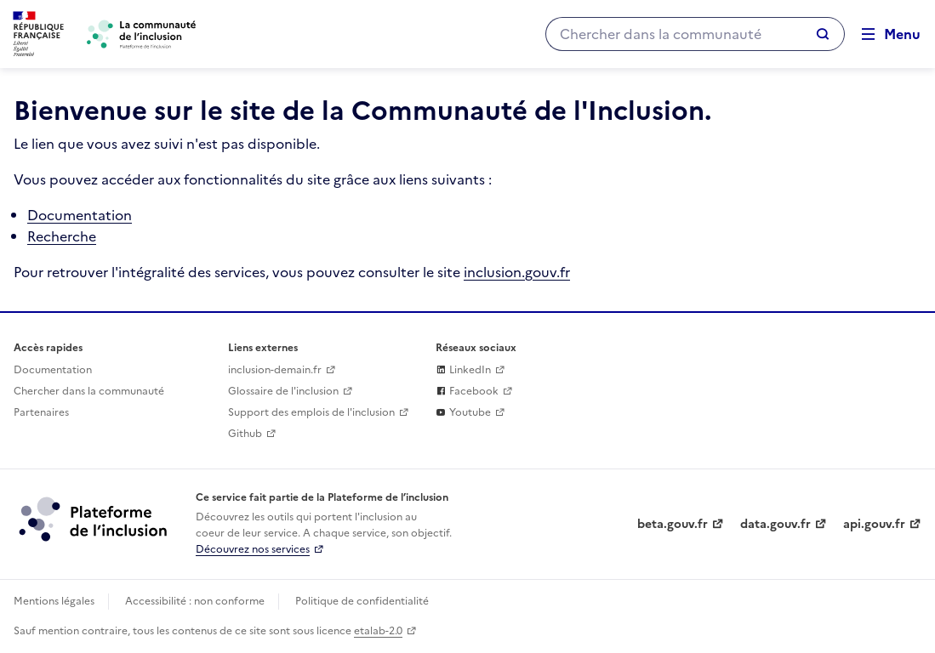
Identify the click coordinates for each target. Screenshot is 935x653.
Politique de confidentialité (362, 601)
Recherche (61, 236)
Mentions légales (54, 601)
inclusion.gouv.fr (517, 272)
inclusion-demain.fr (275, 370)
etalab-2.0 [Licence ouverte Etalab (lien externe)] (378, 631)
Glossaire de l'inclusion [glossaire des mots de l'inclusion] (283, 391)
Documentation (79, 215)
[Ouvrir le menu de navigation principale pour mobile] (883, 34)
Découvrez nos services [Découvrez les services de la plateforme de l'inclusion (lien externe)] (253, 549)
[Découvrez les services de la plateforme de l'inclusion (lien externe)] (94, 518)
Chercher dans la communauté (89, 391)
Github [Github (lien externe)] (245, 433)
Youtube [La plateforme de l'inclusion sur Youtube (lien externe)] (463, 412)
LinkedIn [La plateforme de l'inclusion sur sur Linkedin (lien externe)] (463, 370)
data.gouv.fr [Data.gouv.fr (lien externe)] (775, 524)
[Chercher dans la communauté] (673, 34)
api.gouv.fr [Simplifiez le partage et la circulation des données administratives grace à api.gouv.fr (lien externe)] (874, 524)
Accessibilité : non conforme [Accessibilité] (195, 601)
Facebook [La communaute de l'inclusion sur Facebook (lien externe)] (467, 391)
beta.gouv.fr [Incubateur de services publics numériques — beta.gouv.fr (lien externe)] (672, 524)
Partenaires (41, 412)
